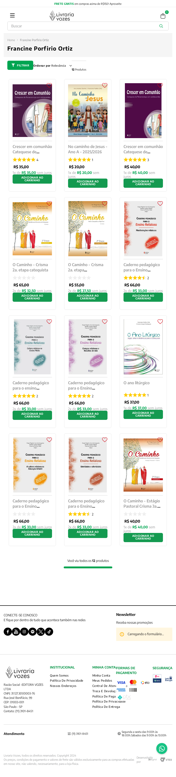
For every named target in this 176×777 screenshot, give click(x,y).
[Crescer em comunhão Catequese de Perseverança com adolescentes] (32, 135)
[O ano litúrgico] (143, 371)
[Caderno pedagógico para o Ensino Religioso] (32, 489)
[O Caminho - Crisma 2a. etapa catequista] (32, 253)
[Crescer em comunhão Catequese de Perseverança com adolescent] (143, 135)
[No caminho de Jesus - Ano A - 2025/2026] (87, 135)
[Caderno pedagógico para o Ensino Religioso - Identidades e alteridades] (87, 489)
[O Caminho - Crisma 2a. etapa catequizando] (87, 253)
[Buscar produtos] (162, 26)
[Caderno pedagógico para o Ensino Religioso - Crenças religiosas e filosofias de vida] (87, 371)
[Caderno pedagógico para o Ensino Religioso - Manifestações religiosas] (143, 253)
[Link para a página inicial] (11, 40)
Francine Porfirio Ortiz (34, 40)
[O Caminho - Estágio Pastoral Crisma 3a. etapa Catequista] (143, 489)
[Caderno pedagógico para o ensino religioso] (32, 371)
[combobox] (88, 26)
